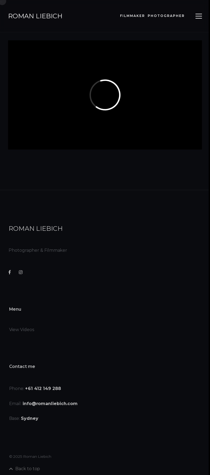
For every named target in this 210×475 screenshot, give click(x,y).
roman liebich (35, 16)
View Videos (22, 333)
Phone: (35, 392)
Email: (44, 407)
